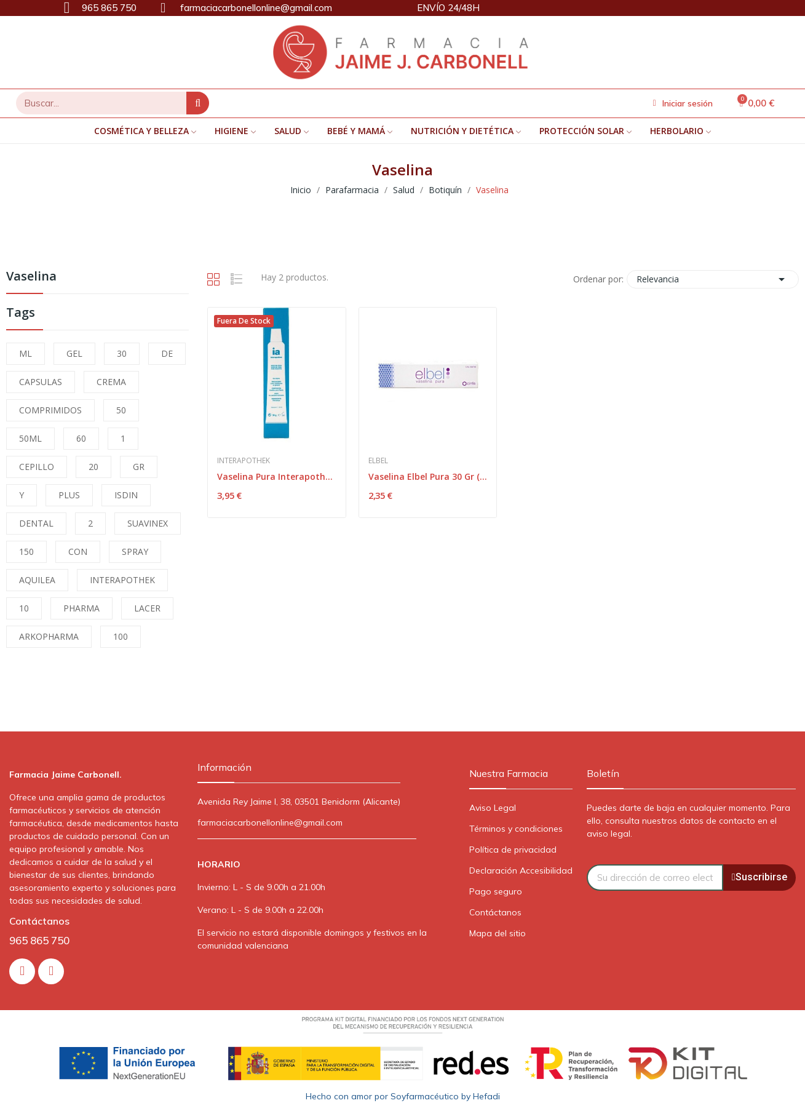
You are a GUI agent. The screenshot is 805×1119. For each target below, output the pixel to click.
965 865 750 (39, 940)
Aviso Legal (492, 807)
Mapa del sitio (497, 933)
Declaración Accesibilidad (521, 870)
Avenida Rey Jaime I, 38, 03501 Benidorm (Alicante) (298, 801)
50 (121, 410)
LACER (147, 608)
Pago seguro (495, 891)
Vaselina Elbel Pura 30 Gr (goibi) (427, 476)
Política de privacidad (513, 849)
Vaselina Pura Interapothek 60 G (276, 476)
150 (26, 551)
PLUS (69, 495)
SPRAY (135, 551)
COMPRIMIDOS (50, 410)
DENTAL (36, 523)
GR (139, 466)
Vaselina (31, 277)
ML (25, 353)
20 (93, 466)
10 (24, 608)
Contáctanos (495, 912)
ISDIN (126, 495)
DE (167, 353)
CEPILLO (36, 466)
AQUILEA (37, 580)
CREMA (111, 382)
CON (77, 551)
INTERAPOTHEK (122, 580)
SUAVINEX (147, 523)
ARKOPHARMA (49, 636)
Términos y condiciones (516, 828)
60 (81, 438)
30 (122, 353)
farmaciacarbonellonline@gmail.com (270, 822)
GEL (74, 353)
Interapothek (243, 460)
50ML (30, 438)
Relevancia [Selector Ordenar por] (712, 279)
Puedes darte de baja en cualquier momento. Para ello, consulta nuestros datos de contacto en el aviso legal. (688, 820)
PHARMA (81, 608)
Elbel (378, 460)
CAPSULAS (40, 382)
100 (120, 636)
